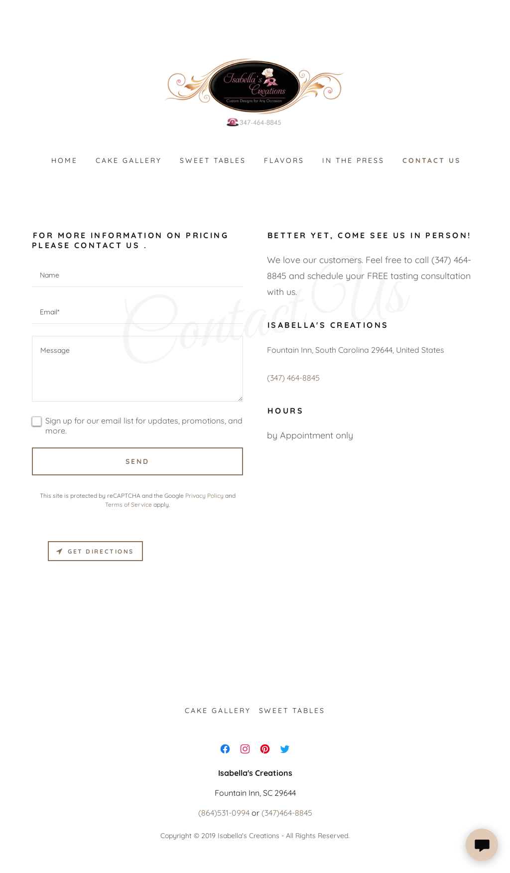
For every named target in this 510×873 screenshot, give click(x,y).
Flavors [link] (284, 160)
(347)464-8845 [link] (286, 813)
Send (137, 461)
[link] (255, 92)
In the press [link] (353, 160)
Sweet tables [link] (213, 160)
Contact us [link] (431, 160)
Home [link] (64, 160)
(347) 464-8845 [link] (293, 378)
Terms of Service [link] (128, 504)
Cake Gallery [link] (129, 160)
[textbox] (137, 274)
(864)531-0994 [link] (224, 813)
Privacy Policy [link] (204, 495)
